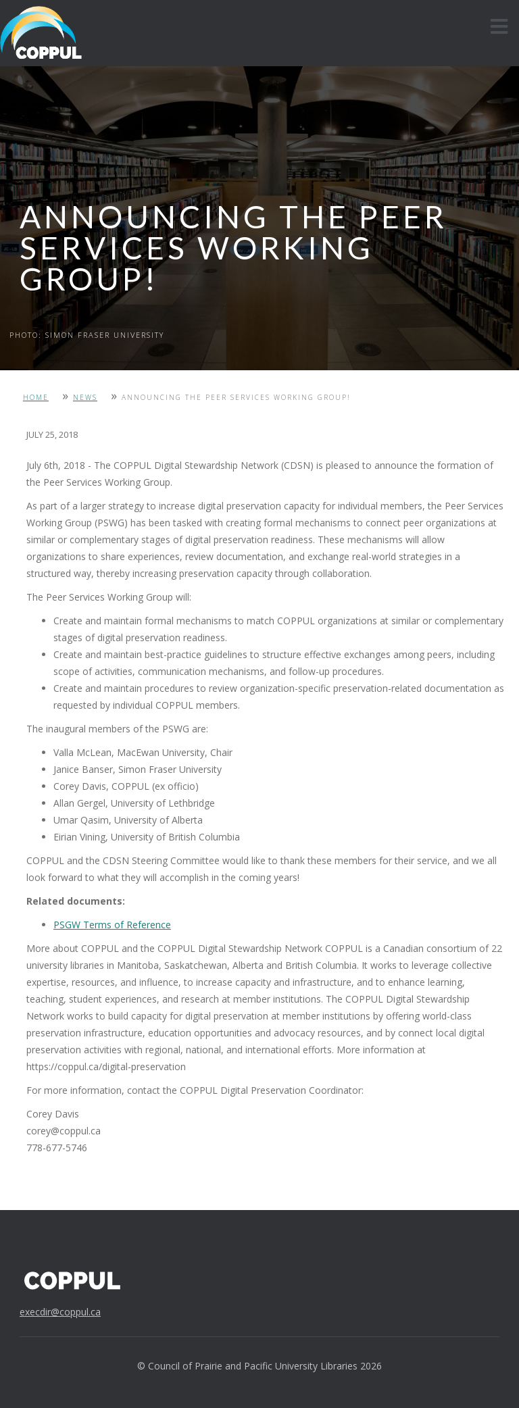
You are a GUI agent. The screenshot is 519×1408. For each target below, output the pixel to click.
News (85, 397)
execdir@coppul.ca (60, 1311)
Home (36, 397)
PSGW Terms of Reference (112, 924)
